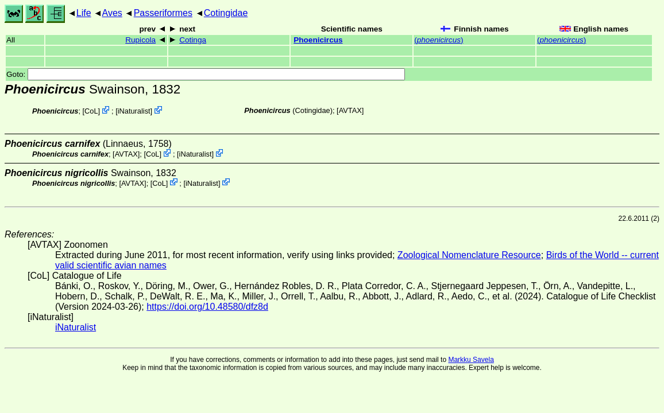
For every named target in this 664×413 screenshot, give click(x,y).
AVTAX (350, 110)
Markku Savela (470, 360)
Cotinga (192, 40)
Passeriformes (163, 13)
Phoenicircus (318, 40)
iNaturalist (134, 111)
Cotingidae (226, 13)
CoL (91, 111)
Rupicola (140, 40)
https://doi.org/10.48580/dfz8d (207, 306)
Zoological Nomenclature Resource (469, 255)
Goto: (205, 74)
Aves (112, 13)
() (438, 40)
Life (83, 13)
